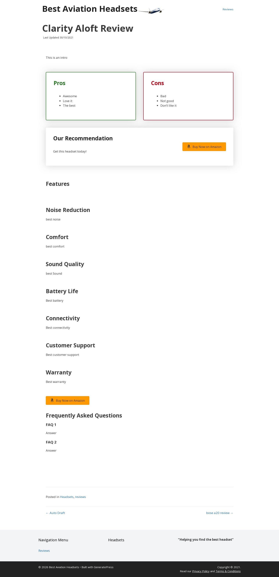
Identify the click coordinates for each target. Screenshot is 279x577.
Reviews (228, 9)
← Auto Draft (55, 513)
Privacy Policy (200, 571)
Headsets (67, 497)
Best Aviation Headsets (90, 8)
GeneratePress (103, 567)
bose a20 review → (219, 513)
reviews (80, 497)
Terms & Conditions (228, 571)
